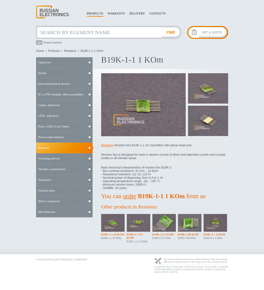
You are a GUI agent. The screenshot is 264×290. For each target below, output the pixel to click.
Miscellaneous (46, 212)
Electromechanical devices (54, 83)
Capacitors (44, 62)
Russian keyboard (53, 42)
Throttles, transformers (52, 169)
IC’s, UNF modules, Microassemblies (60, 94)
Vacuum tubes (46, 190)
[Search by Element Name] (99, 32)
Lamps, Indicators (49, 105)
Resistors (70, 51)
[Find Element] (172, 32)
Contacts (157, 13)
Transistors (44, 180)
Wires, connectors (49, 201)
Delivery (137, 13)
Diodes (42, 73)
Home (40, 51)
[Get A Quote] (207, 32)
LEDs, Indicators (48, 115)
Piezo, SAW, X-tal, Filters (53, 126)
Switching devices (49, 158)
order (129, 196)
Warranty (116, 13)
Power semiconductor (51, 137)
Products (95, 13)
